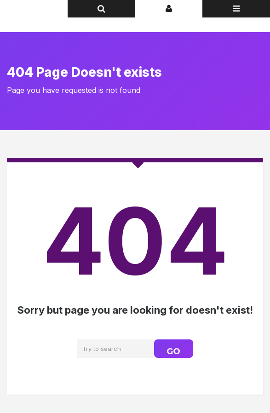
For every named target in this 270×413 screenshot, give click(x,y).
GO (173, 351)
